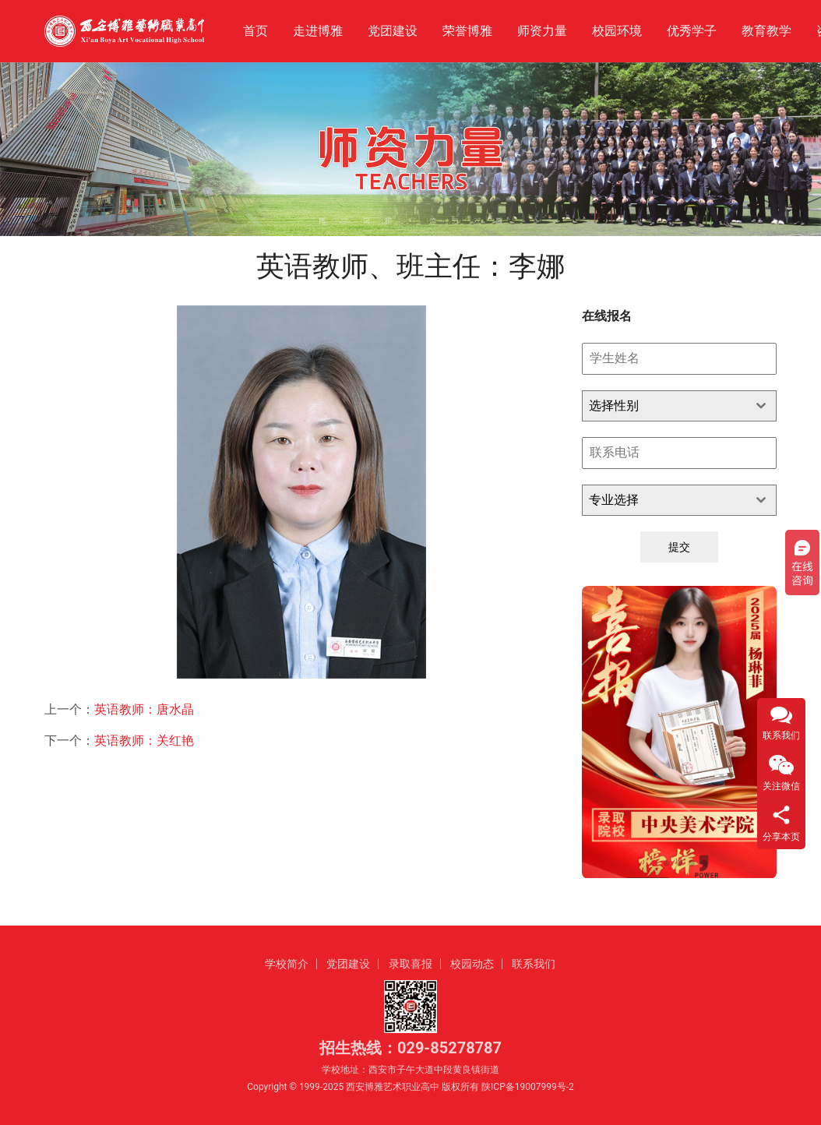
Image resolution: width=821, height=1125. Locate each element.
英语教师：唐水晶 (144, 709)
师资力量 (542, 30)
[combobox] (679, 405)
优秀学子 (692, 30)
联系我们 (533, 963)
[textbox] (664, 406)
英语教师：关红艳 (144, 740)
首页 (255, 30)
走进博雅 (318, 30)
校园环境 (617, 30)
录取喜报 (410, 963)
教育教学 (766, 30)
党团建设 (393, 30)
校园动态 (472, 963)
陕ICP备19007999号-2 (527, 1086)
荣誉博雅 (467, 30)
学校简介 (286, 963)
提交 (679, 547)
